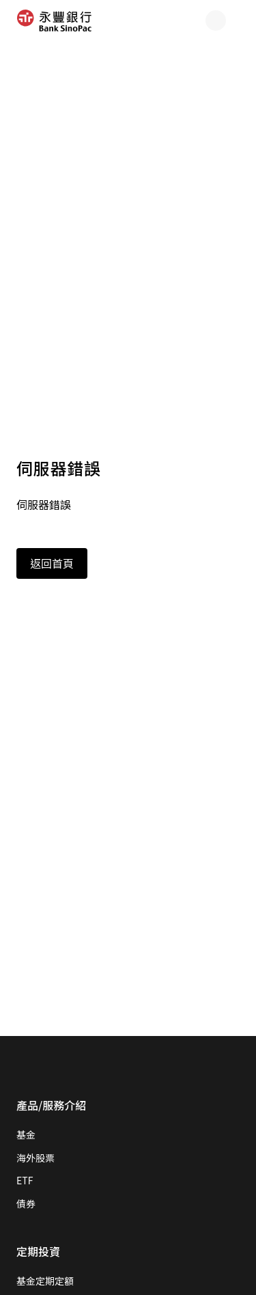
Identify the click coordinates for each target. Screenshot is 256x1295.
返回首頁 (52, 563)
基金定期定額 (45, 1280)
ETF (24, 1180)
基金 (25, 1134)
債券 (25, 1203)
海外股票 (35, 1157)
